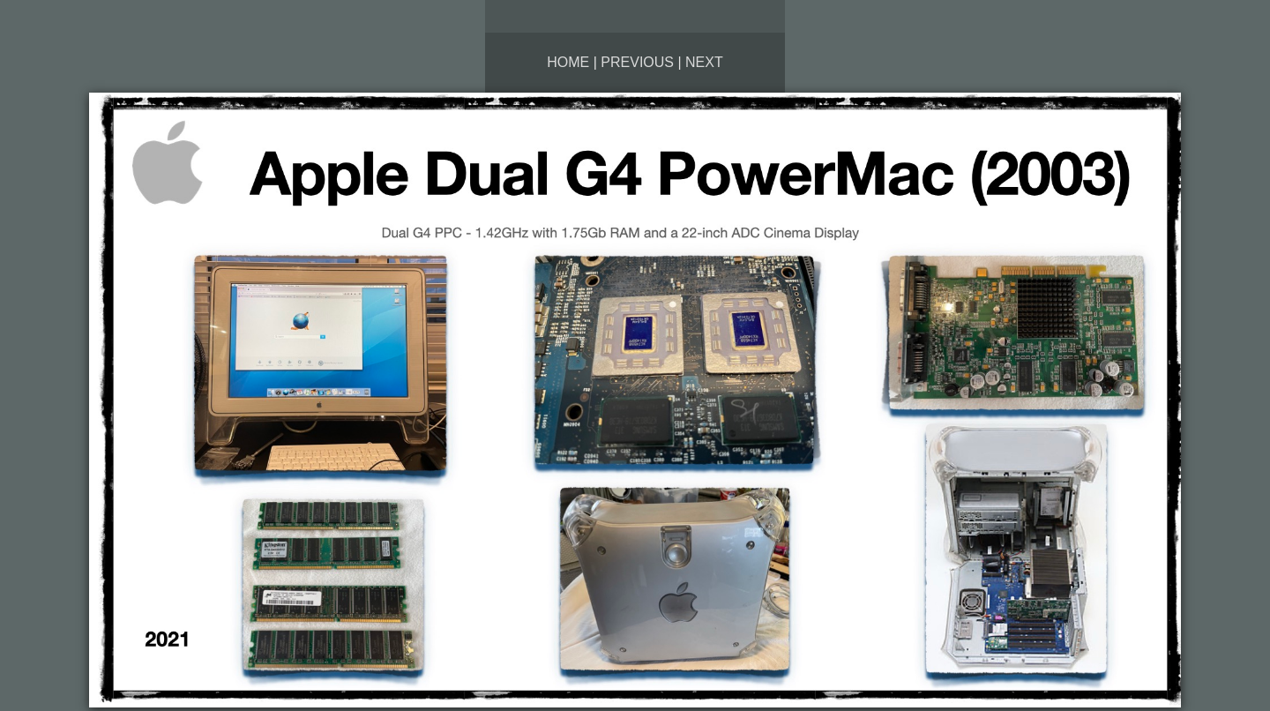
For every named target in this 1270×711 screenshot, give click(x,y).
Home (568, 62)
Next (704, 62)
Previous (637, 62)
